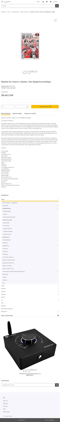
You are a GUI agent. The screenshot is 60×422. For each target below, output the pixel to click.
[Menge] (15, 106)
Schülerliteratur (6, 208)
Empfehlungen (7, 211)
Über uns (5, 400)
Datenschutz (6, 411)
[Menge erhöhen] (27, 106)
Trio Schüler (6, 225)
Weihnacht (4, 311)
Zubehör (3, 288)
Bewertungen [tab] (17, 113)
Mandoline (5, 274)
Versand (5, 406)
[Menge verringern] (3, 106)
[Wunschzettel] (47, 1)
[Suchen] (28, 5)
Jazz (3, 283)
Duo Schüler (6, 222)
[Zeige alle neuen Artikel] (58, 315)
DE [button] (38, 2)
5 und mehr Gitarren (7, 257)
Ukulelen (3, 294)
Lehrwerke (5, 205)
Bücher (3, 297)
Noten (3, 199)
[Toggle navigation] (2, 1)
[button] (43, 1)
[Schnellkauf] (28, 385)
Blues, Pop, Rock (11, 88)
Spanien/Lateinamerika (9, 217)
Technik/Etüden (6, 240)
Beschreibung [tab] (5, 113)
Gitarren (3, 291)
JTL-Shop (52, 420)
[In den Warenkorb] (2, 17)
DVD (2, 303)
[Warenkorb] (54, 1)
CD (2, 300)
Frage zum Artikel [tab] (30, 113)
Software (3, 306)
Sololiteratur (5, 245)
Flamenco (5, 243)
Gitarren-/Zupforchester (8, 260)
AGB (4, 409)
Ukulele (4, 277)
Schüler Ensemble (8, 231)
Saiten (3, 285)
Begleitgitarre (6, 237)
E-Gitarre (4, 280)
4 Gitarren (5, 254)
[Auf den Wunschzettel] (55, 20)
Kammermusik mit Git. (8, 263)
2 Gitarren (5, 248)
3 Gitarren (5, 251)
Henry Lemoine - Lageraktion (10, 202)
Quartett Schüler (7, 228)
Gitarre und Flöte (6, 265)
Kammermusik (7, 234)
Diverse (5, 214)
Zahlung (5, 403)
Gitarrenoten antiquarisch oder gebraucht (13, 271)
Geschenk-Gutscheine (7, 308)
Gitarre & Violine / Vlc (8, 268)
